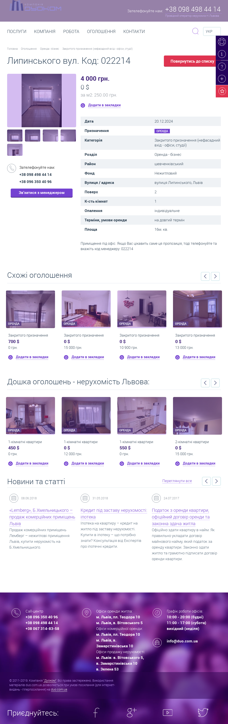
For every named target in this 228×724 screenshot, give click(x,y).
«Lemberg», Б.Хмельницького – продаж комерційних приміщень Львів (42, 517)
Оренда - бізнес (49, 48)
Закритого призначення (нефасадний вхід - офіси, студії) (97, 48)
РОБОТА (71, 31)
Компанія (44, 31)
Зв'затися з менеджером (42, 192)
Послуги (16, 31)
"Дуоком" (49, 680)
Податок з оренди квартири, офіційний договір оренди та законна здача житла (181, 517)
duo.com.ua (59, 689)
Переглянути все (177, 480)
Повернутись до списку (192, 61)
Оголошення (101, 31)
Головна (12, 48)
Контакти (134, 31)
